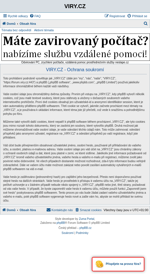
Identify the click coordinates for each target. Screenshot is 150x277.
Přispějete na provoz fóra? (118, 264)
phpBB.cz (85, 227)
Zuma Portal (86, 218)
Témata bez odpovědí (16, 30)
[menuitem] (35, 16)
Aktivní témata (44, 30)
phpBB (60, 222)
